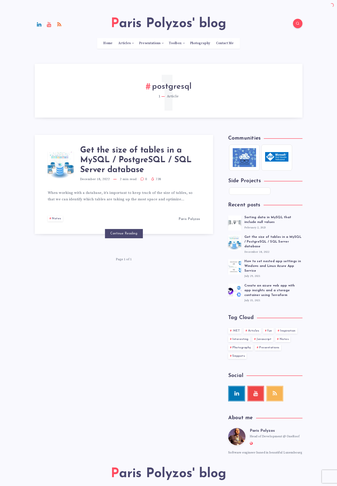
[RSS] (59, 24)
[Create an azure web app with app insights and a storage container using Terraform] (234, 291)
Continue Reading (123, 233)
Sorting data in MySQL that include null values (267, 220)
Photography (200, 43)
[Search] (297, 23)
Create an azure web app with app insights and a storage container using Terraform (269, 290)
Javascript (263, 339)
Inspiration (288, 330)
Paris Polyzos (262, 431)
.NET (236, 330)
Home (107, 43)
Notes (56, 218)
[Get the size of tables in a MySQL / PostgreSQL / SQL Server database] (234, 242)
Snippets (238, 356)
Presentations (150, 43)
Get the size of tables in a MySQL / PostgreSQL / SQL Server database (136, 160)
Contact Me (225, 43)
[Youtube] (49, 24)
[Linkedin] (39, 24)
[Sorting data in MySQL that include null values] (234, 222)
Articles (124, 43)
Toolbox (175, 43)
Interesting (240, 339)
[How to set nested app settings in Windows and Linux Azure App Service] (234, 266)
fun (269, 330)
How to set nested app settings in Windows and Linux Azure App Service (272, 266)
